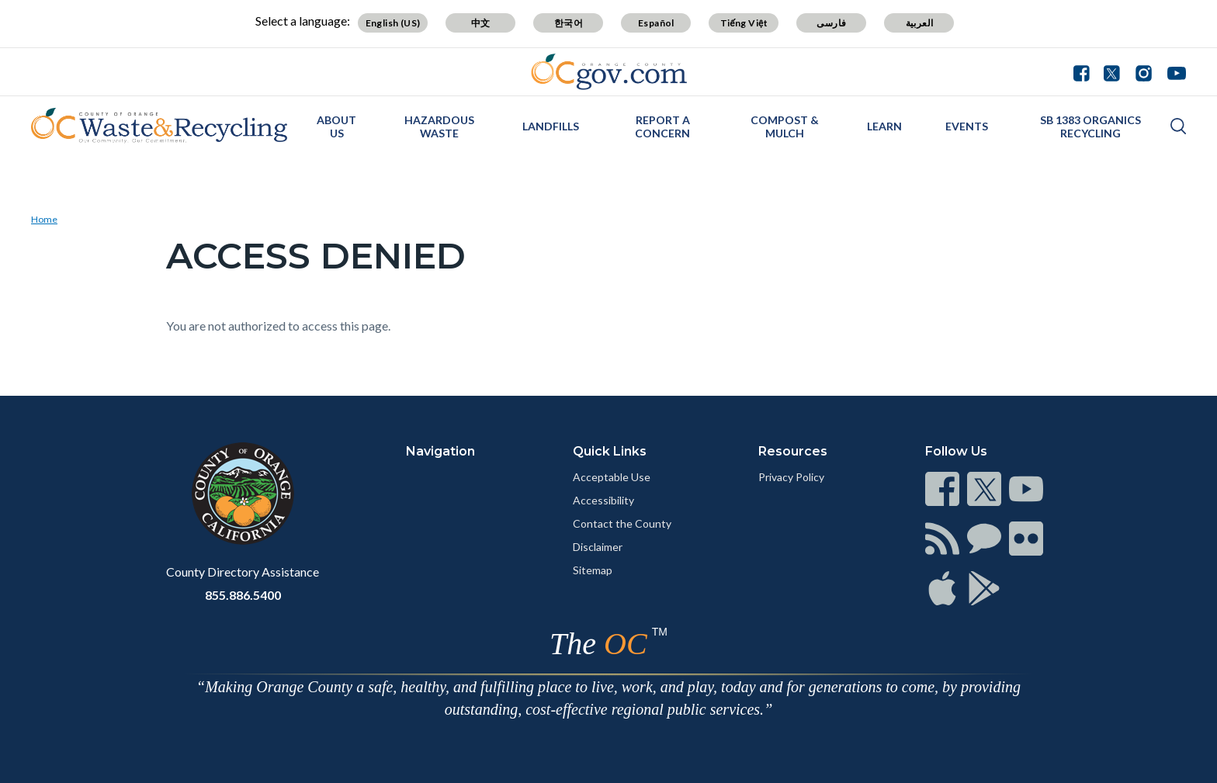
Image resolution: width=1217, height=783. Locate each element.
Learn (884, 126)
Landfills (550, 126)
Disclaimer (597, 546)
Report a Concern (662, 126)
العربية (920, 23)
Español (656, 23)
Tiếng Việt (744, 23)
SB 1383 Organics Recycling (1090, 126)
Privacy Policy (791, 476)
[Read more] (609, 72)
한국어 (568, 23)
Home (44, 219)
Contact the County (622, 523)
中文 (481, 23)
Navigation (440, 451)
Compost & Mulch (785, 126)
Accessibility (603, 500)
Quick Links (610, 451)
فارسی (831, 23)
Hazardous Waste (439, 126)
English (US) (393, 23)
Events (966, 126)
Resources (792, 451)
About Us (336, 126)
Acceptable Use (611, 476)
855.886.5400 (243, 594)
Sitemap (592, 570)
